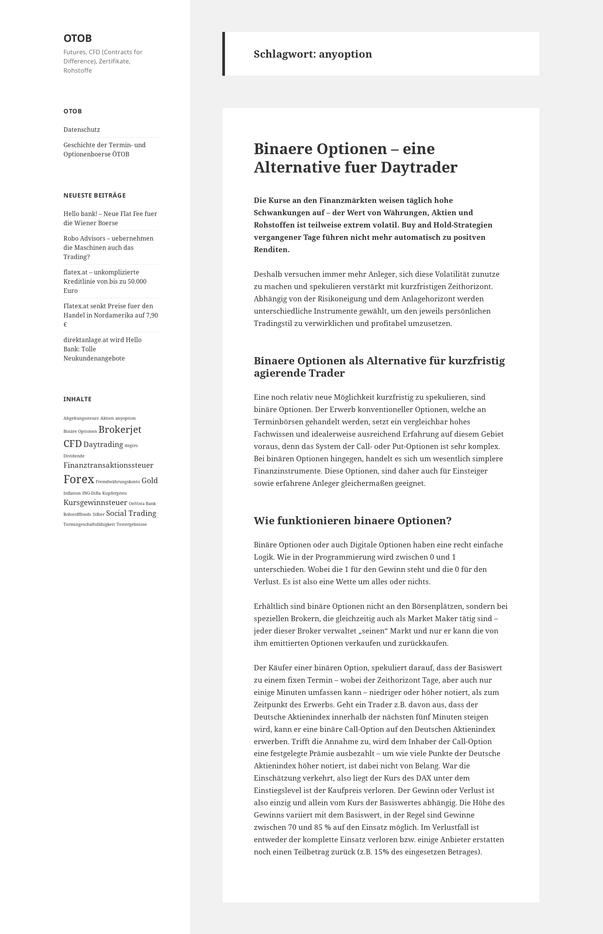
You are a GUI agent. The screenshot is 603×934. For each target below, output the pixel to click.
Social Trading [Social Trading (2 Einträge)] (131, 513)
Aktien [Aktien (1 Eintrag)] (107, 418)
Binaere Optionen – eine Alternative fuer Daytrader (356, 157)
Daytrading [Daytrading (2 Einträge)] (103, 444)
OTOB (77, 38)
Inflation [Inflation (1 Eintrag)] (72, 493)
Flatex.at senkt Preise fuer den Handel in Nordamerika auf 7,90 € (110, 315)
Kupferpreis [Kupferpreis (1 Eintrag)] (114, 493)
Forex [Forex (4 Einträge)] (78, 479)
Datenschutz (81, 129)
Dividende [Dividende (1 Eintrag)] (74, 456)
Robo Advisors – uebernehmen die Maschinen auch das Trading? (108, 247)
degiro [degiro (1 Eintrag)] (131, 445)
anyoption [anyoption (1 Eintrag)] (125, 418)
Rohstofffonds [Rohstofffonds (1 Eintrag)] (77, 514)
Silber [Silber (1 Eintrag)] (99, 514)
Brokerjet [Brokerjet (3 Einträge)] (120, 429)
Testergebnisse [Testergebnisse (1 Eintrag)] (132, 524)
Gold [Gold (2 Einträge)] (150, 480)
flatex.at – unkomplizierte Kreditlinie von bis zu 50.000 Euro (105, 281)
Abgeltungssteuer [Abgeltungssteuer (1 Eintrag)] (81, 418)
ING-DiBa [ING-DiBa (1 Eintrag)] (91, 493)
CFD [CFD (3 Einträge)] (72, 443)
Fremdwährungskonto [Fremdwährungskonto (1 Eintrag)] (118, 481)
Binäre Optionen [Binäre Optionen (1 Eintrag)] (80, 431)
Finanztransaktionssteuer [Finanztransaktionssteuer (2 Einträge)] (108, 465)
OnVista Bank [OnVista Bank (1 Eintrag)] (142, 503)
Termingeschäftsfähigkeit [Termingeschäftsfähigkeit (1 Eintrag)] (89, 524)
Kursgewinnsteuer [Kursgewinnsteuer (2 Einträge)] (95, 502)
